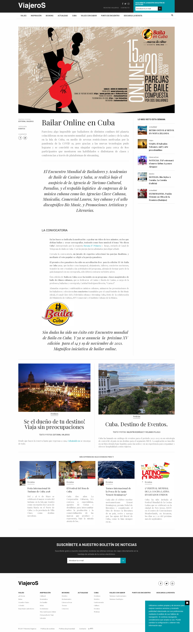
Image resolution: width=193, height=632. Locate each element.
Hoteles (151, 174)
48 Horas (21, 596)
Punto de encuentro (110, 16)
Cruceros (65, 609)
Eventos (21, 129)
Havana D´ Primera (92, 245)
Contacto (125, 8)
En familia (43, 602)
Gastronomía (99, 602)
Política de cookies (48, 629)
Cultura (96, 605)
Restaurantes (66, 599)
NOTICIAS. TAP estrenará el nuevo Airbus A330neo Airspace (161, 163)
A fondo (21, 605)
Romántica (44, 599)
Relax (42, 605)
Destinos (54, 413)
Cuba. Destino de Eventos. (136, 424)
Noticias (136, 416)
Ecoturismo (44, 609)
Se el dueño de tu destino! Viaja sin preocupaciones (54, 424)
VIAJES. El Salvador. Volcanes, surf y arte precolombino (158, 146)
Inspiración (36, 16)
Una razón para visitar (48, 612)
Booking (49, 16)
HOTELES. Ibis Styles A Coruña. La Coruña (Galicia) (160, 180)
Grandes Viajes (23, 602)
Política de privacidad (67, 629)
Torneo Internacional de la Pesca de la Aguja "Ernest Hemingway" (118, 491)
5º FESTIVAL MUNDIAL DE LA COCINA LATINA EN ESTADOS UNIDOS (157, 491)
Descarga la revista (133, 16)
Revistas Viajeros (111, 8)
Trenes (64, 605)
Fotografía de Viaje (47, 615)
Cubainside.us (74, 441)
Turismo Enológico (116, 599)
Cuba (74, 16)
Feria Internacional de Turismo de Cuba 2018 (39, 490)
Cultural (43, 596)
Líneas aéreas (154, 157)
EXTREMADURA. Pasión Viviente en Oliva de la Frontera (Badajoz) (160, 196)
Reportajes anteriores (26, 609)
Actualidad (63, 16)
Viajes (23, 16)
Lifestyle (43, 618)
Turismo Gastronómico (117, 596)
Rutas (20, 599)
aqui (160, 625)
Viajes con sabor (89, 16)
